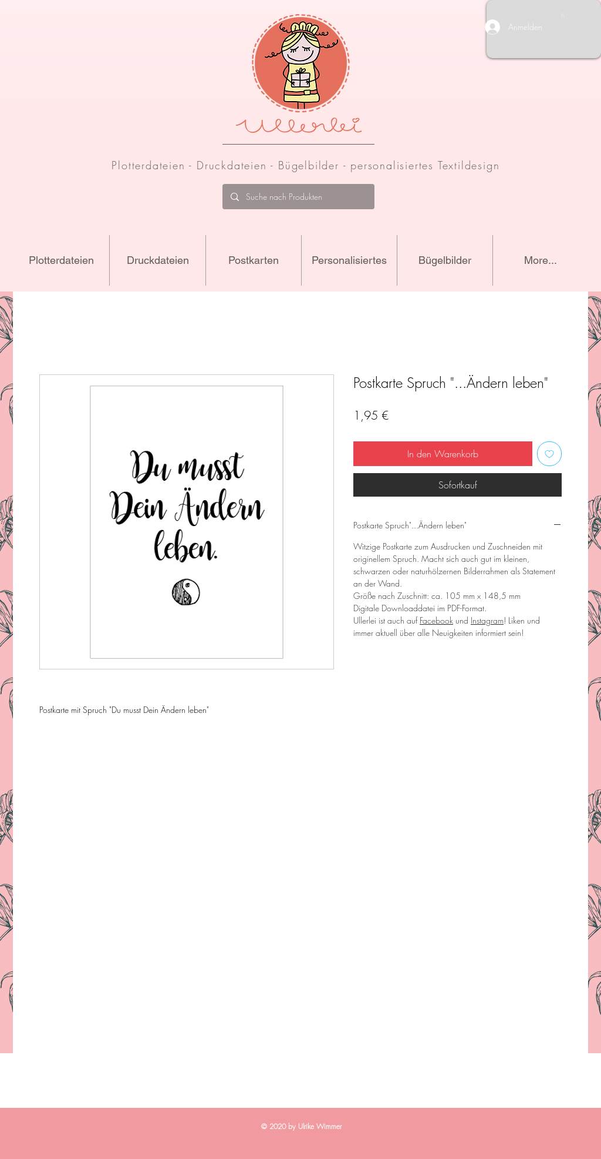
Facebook (436, 620)
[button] (562, 15)
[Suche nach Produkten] (298, 196)
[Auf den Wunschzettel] (549, 453)
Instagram (487, 620)
